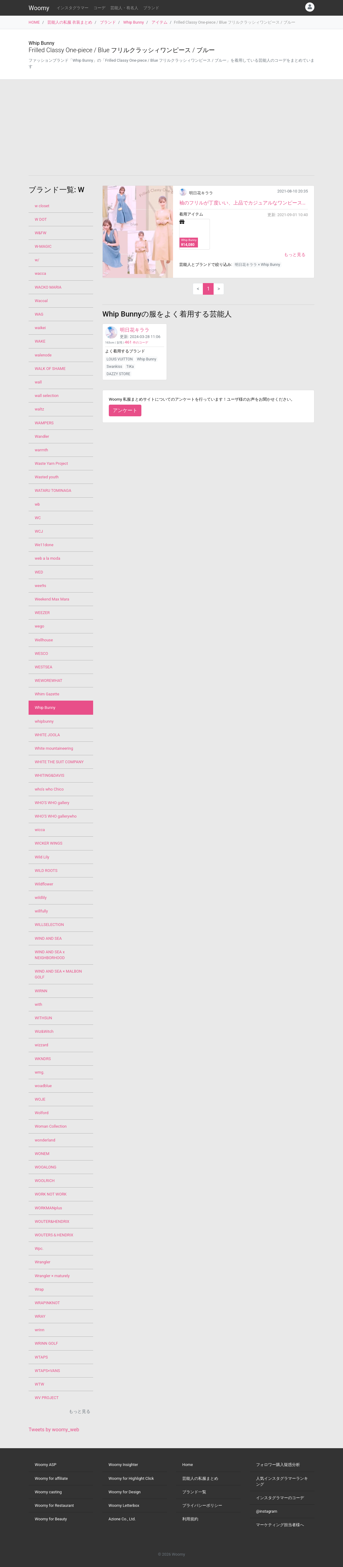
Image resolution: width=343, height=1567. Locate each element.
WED (39, 572)
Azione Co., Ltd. (122, 1519)
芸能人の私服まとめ (200, 1478)
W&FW (40, 233)
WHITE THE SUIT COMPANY (59, 762)
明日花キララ (201, 193)
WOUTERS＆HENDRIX (54, 1235)
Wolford (42, 1112)
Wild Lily (42, 857)
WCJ (39, 531)
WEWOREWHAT (48, 680)
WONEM (42, 1153)
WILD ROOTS (46, 870)
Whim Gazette (47, 694)
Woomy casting (48, 1492)
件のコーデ (136, 342)
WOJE (40, 1099)
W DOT (41, 219)
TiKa (130, 366)
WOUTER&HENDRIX (52, 1221)
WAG (39, 314)
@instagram (266, 1511)
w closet (42, 206)
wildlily (40, 897)
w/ (37, 260)
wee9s (40, 585)
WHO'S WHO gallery (52, 802)
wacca (40, 273)
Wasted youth (47, 477)
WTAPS (41, 1357)
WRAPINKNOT (47, 1303)
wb (37, 504)
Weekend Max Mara (52, 599)
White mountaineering (54, 748)
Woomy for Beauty (51, 1519)
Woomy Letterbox (123, 1505)
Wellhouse (44, 640)
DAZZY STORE (118, 374)
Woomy (39, 8)
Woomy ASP (45, 1464)
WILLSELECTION (49, 924)
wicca (40, 829)
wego (39, 626)
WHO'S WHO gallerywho (56, 816)
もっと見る (295, 254)
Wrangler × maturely (52, 1275)
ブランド (151, 8)
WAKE (40, 341)
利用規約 (190, 1519)
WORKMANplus (48, 1208)
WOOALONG (45, 1167)
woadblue (43, 1085)
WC (38, 517)
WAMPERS (44, 423)
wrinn (39, 1330)
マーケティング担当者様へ (280, 1524)
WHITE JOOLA (47, 735)
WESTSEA (43, 667)
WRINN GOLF (46, 1343)
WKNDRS (43, 1058)
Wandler (42, 436)
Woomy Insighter (123, 1464)
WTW (39, 1384)
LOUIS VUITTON (120, 359)
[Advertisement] (171, 127)
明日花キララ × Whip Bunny (257, 264)
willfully (41, 911)
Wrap (39, 1289)
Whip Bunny (133, 22)
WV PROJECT (47, 1397)
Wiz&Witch (44, 1031)
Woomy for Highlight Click (131, 1478)
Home (187, 1464)
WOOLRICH (45, 1180)
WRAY (40, 1316)
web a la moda (47, 558)
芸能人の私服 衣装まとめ (69, 22)
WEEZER (42, 612)
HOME (34, 22)
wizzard (41, 1045)
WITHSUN (43, 1018)
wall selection (47, 395)
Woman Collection (51, 1126)
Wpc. (39, 1248)
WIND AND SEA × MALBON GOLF (58, 974)
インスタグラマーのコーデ (280, 1497)
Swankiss (114, 366)
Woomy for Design (124, 1492)
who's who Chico (49, 789)
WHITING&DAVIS (49, 775)
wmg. (39, 1072)
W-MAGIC (43, 246)
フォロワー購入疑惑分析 (278, 1464)
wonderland (45, 1140)
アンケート (125, 410)
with (38, 1004)
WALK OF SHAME (50, 368)
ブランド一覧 (194, 1492)
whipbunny (44, 721)
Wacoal (41, 300)
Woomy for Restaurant (54, 1505)
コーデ (99, 8)
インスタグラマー (73, 8)
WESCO (41, 653)
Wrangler (42, 1262)
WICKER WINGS (48, 843)
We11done (44, 544)
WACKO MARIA (48, 287)
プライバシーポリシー (202, 1505)
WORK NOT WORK (51, 1194)
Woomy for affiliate (51, 1478)
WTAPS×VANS (47, 1370)
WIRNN (41, 991)
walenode (43, 355)
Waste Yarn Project (51, 463)
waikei (40, 327)
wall (38, 382)
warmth (41, 450)
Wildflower (44, 884)
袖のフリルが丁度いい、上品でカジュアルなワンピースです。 (243, 203)
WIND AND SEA (48, 938)
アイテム (160, 22)
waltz (39, 409)
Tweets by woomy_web (54, 1430)
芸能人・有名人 (124, 8)
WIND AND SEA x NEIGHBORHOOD (50, 955)
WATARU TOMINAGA (53, 490)
